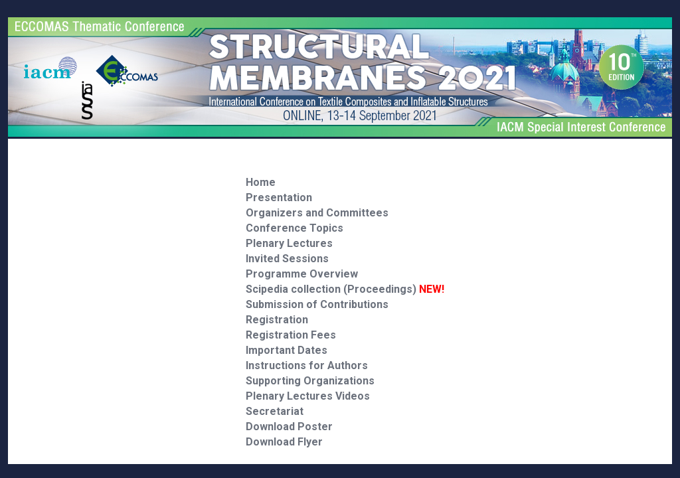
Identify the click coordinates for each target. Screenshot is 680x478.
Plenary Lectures (289, 243)
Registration (277, 319)
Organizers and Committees (317, 212)
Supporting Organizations (310, 380)
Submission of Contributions (317, 304)
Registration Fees (291, 335)
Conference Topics (294, 228)
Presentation (279, 197)
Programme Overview (302, 274)
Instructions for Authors (307, 365)
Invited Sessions (287, 258)
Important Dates (286, 350)
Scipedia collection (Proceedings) (345, 289)
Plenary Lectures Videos (308, 396)
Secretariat (274, 411)
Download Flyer (284, 442)
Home (261, 182)
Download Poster (289, 426)
